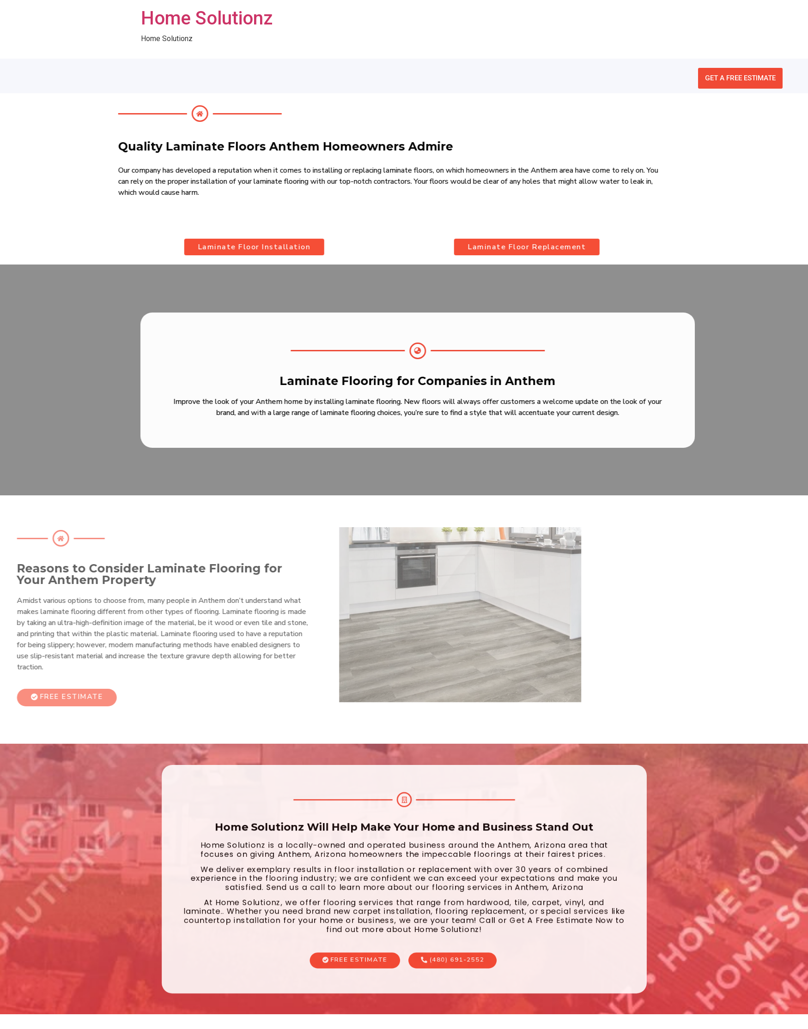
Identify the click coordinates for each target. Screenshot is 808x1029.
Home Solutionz (207, 18)
